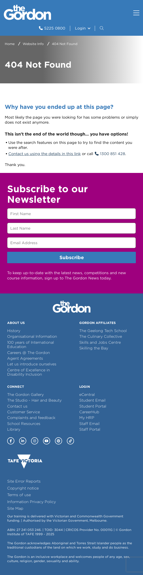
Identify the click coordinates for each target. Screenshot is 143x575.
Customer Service (23, 412)
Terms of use (19, 495)
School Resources (23, 423)
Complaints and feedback (31, 417)
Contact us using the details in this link (44, 153)
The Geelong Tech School (103, 330)
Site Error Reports (24, 481)
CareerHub (89, 412)
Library (13, 429)
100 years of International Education (30, 344)
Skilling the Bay (93, 348)
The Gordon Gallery (25, 394)
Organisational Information (32, 336)
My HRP (86, 417)
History (13, 330)
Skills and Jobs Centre (100, 342)
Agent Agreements (25, 358)
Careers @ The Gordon (28, 352)
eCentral (87, 394)
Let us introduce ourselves (31, 364)
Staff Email (89, 423)
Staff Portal (89, 429)
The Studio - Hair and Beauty (34, 400)
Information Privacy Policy (31, 501)
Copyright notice (23, 488)
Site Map (15, 508)
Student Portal (92, 406)
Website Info (33, 44)
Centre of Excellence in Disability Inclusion (28, 372)
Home (10, 44)
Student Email (92, 400)
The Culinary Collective (100, 336)
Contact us (17, 406)
